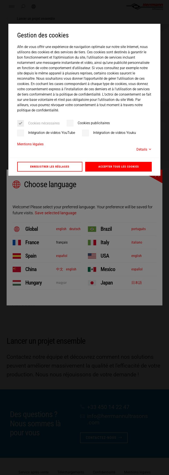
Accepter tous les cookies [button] (118, 166)
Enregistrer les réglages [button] (49, 166)
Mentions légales (30, 144)
